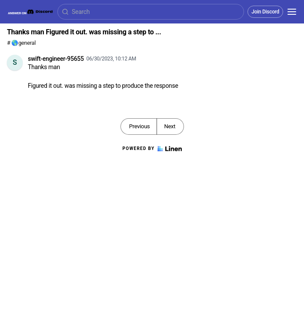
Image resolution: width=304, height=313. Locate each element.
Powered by (151, 148)
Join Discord (265, 12)
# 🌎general (21, 43)
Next (169, 126)
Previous (139, 126)
